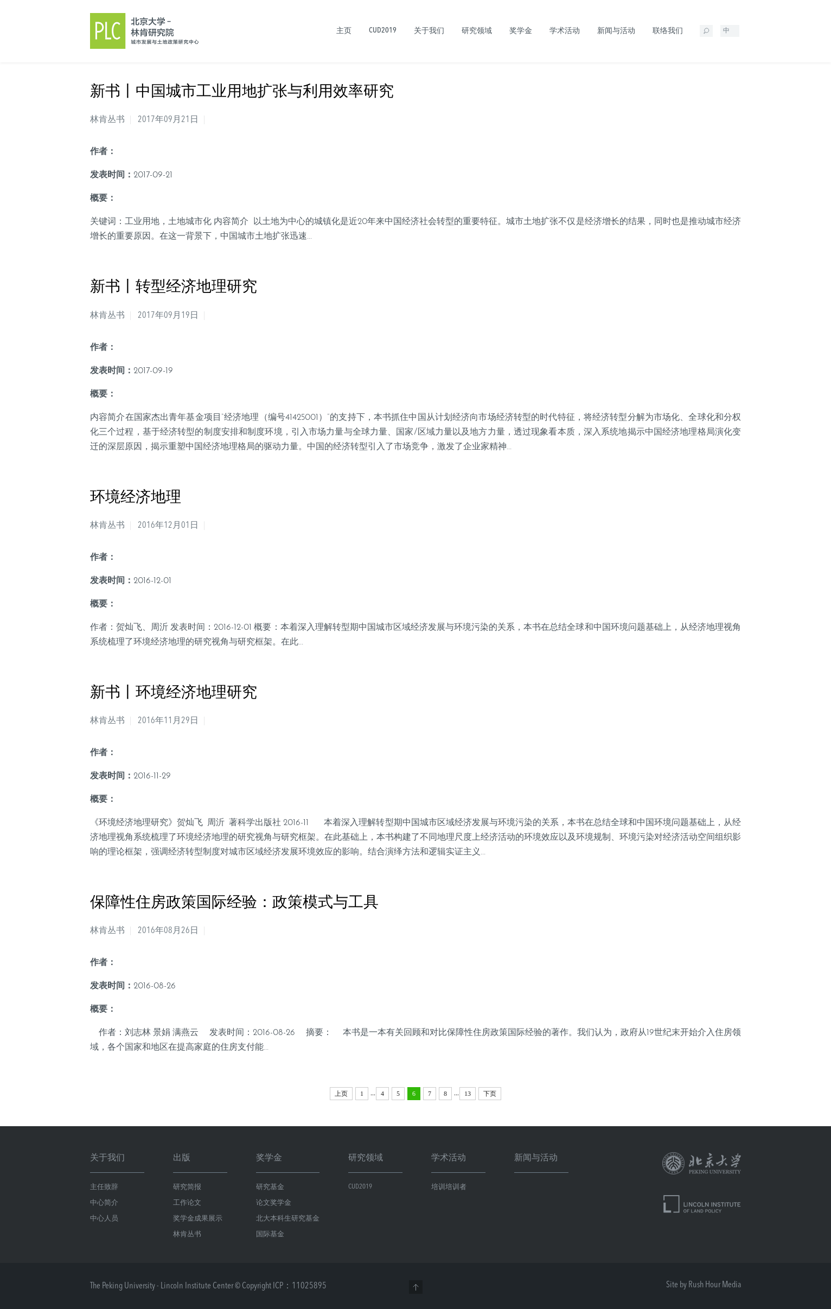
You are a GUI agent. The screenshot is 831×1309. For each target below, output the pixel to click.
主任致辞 (104, 1187)
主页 (343, 31)
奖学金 (520, 31)
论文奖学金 (273, 1202)
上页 (341, 1093)
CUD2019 (383, 30)
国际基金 (270, 1234)
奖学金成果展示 (197, 1218)
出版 (181, 1158)
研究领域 (477, 31)
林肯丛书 (187, 1234)
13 (467, 1093)
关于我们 (429, 31)
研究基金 (270, 1187)
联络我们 (668, 31)
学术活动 (564, 31)
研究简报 (187, 1187)
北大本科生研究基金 (287, 1218)
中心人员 (104, 1218)
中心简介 (104, 1202)
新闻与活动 (616, 31)
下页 (489, 1093)
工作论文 (187, 1202)
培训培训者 (448, 1187)
